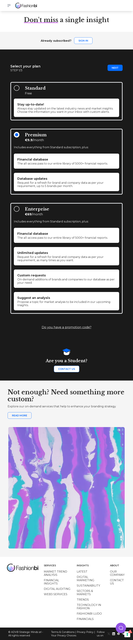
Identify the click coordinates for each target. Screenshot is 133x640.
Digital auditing (57, 589)
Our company (117, 573)
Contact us (66, 369)
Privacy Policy (85, 632)
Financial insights (51, 582)
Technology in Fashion (89, 606)
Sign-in (83, 40)
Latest (82, 571)
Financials (85, 619)
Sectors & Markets (85, 592)
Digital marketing (85, 578)
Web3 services (55, 594)
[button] (121, 628)
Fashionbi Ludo (89, 613)
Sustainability (88, 585)
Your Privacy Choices (63, 635)
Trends (83, 599)
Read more (19, 415)
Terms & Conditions (62, 632)
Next (115, 67)
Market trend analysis (55, 573)
